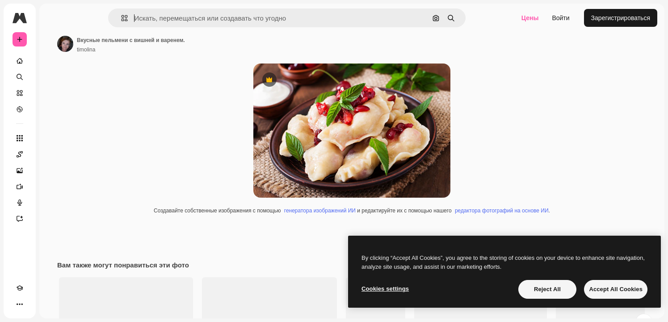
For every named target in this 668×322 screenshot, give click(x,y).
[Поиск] (54, 77)
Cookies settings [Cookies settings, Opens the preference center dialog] (385, 288)
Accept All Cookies (616, 289)
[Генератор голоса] (54, 202)
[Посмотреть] (54, 109)
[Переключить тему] (36, 304)
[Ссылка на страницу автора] (133, 44)
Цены (530, 17)
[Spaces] (54, 154)
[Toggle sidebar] (87, 18)
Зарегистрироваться (620, 17)
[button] (155, 18)
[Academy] (20, 304)
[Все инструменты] (54, 138)
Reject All (547, 289)
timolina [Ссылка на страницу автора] (154, 50)
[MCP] (52, 304)
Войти (560, 17)
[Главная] (54, 61)
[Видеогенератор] (54, 186)
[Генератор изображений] (54, 170)
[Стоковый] (54, 93)
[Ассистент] (54, 219)
